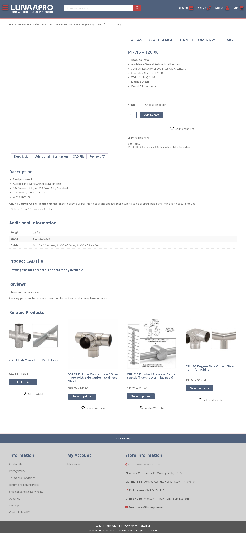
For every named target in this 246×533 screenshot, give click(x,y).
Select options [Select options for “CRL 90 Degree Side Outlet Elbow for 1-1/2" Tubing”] (199, 388)
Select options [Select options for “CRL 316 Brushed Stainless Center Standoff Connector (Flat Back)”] (140, 396)
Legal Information (106, 525)
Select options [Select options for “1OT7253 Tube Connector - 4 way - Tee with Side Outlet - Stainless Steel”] (81, 396)
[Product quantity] (132, 115)
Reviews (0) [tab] (97, 156)
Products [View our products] (186, 8)
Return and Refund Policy (24, 485)
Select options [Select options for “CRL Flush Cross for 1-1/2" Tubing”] (23, 382)
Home (12, 24)
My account (74, 464)
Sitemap (14, 505)
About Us (14, 498)
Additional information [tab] (51, 156)
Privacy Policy (17, 471)
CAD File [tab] (78, 156)
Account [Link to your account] (222, 8)
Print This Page (140, 137)
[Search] (137, 8)
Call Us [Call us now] (204, 8)
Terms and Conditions (22, 478)
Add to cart (151, 115)
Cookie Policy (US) (19, 512)
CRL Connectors (63, 24)
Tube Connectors (42, 24)
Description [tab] (22, 156)
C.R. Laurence (41, 239)
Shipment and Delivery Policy (26, 491)
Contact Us (15, 464)
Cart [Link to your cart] (238, 8)
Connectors (24, 24)
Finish (131, 104)
